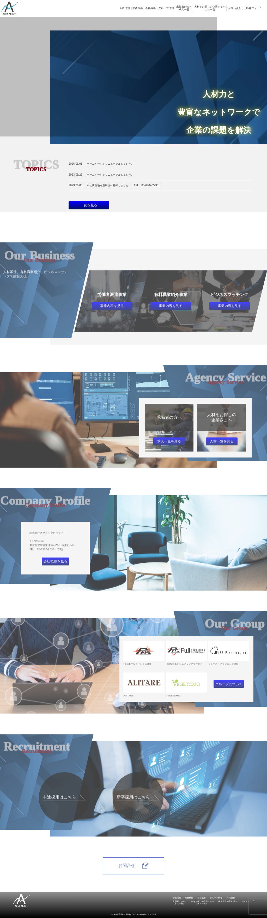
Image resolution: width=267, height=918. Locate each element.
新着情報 (124, 8)
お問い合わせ (236, 8)
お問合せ (231, 898)
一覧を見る (88, 205)
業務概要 (137, 8)
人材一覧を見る (222, 449)
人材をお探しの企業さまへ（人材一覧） (210, 8)
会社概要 (150, 8)
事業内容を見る (112, 313)
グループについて (228, 691)
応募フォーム (254, 8)
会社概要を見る (55, 569)
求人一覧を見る (169, 449)
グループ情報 (166, 8)
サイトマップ (247, 901)
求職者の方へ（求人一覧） (184, 8)
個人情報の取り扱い (227, 901)
